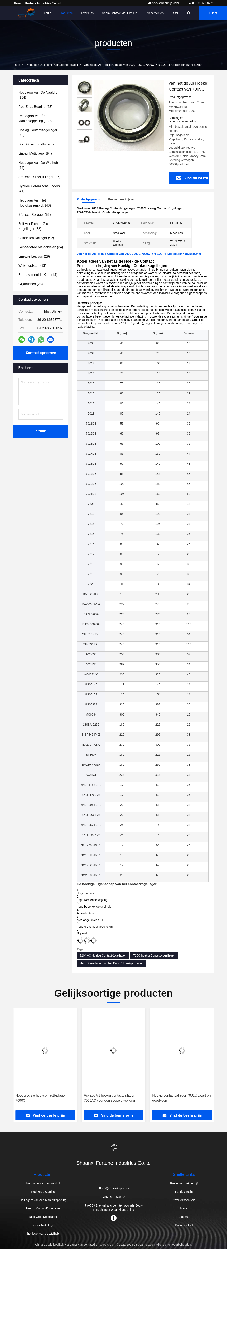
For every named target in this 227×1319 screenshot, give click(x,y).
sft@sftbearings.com (164, 3)
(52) (34, 214)
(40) (34, 203)
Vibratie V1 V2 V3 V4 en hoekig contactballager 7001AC (38, 1098)
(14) (37, 275)
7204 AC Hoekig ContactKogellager (103, 955)
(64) (38, 165)
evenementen (155, 13)
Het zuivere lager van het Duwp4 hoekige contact (111, 963)
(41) (39, 188)
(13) (32, 265)
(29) (34, 256)
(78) (37, 144)
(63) (35, 106)
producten (32, 64)
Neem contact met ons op (119, 13)
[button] (31, 1060)
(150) (35, 118)
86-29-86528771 (201, 3)
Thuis (47, 13)
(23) (30, 284)
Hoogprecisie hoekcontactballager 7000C (109, 1098)
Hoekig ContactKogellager (61, 64)
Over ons (87, 13)
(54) (35, 153)
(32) (33, 226)
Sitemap (184, 1216)
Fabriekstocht (184, 1191)
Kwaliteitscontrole (183, 1200)
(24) (40, 247)
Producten (66, 13)
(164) (38, 95)
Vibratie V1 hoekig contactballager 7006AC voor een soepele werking (177, 1098)
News (184, 1208)
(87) (39, 177)
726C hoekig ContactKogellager (154, 955)
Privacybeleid (184, 1225)
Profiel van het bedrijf (184, 1183)
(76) (37, 132)
